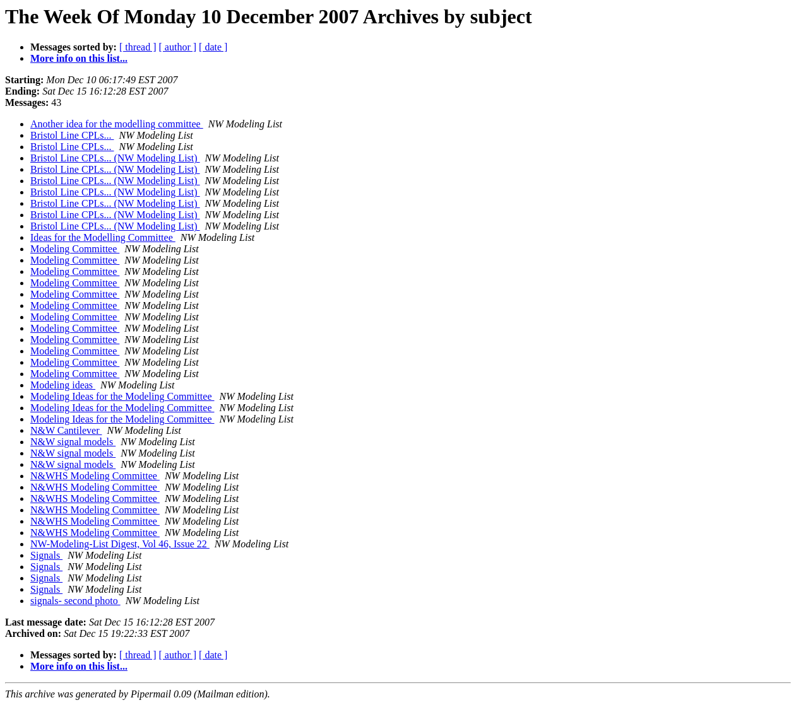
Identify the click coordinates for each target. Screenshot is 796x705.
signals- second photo (75, 600)
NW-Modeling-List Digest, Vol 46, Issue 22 (120, 544)
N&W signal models (73, 441)
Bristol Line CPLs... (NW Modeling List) (115, 158)
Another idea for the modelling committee (116, 124)
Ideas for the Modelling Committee (102, 237)
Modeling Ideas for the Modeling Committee (122, 396)
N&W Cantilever (66, 430)
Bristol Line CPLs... (72, 135)
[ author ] (178, 47)
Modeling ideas (62, 385)
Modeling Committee (74, 248)
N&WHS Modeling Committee (95, 475)
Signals (46, 555)
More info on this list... (79, 58)
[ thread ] (138, 47)
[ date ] (213, 47)
